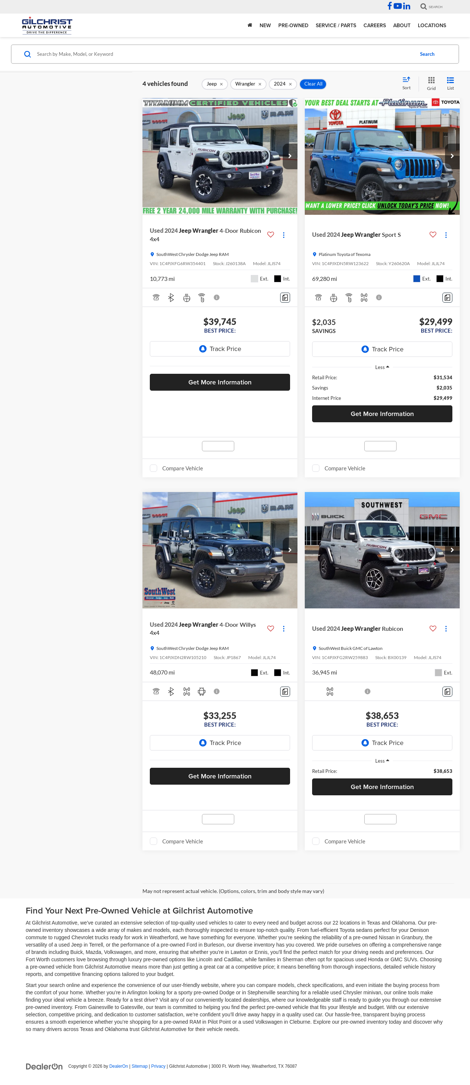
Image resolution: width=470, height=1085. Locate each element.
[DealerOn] (44, 1066)
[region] (382, 388)
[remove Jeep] (215, 84)
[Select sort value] (409, 83)
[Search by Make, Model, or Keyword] (224, 54)
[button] (290, 156)
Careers (375, 25)
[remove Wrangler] (248, 84)
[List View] (450, 83)
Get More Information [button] (220, 382)
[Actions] (283, 234)
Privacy (158, 1066)
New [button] (265, 25)
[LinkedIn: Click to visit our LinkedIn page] (406, 7)
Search (427, 54)
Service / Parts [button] (336, 25)
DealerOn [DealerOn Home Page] (118, 1066)
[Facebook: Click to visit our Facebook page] (389, 7)
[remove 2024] (283, 84)
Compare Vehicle (182, 468)
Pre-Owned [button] (293, 25)
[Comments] (285, 298)
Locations (432, 25)
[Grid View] (430, 83)
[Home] (250, 25)
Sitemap (139, 1066)
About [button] (402, 25)
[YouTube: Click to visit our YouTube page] (398, 7)
